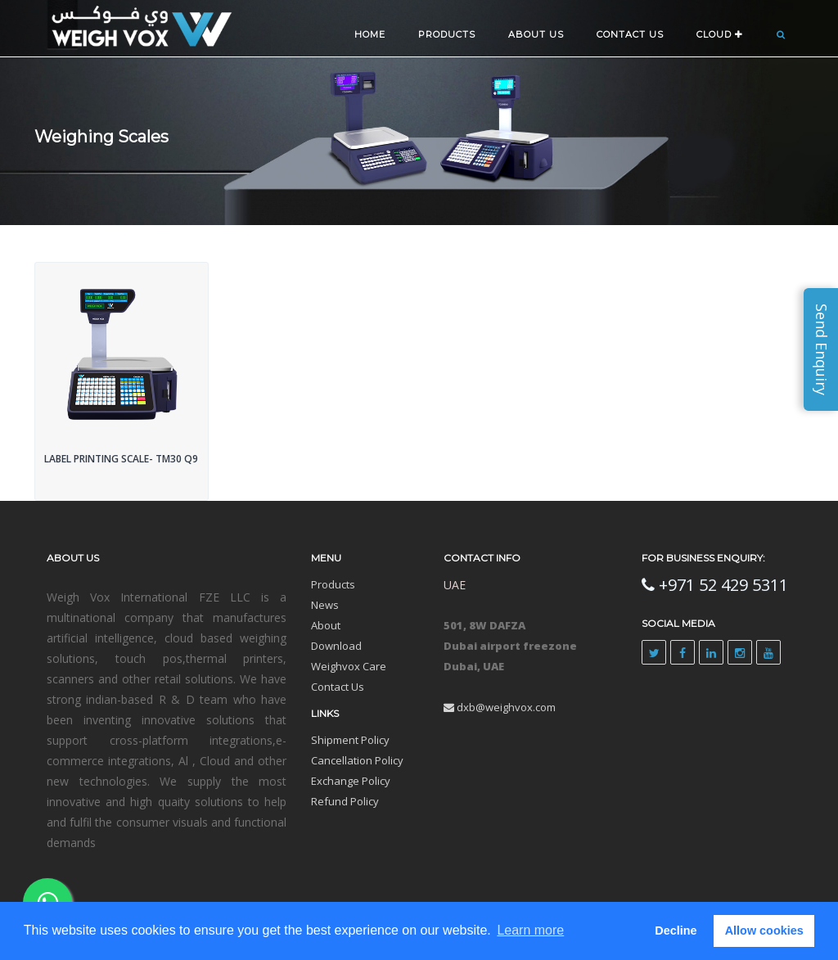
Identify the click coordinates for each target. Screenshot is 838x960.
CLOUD (719, 34)
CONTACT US (630, 34)
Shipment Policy (350, 739)
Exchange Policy (350, 780)
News (325, 604)
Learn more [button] (530, 930)
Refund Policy (345, 801)
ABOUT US (536, 34)
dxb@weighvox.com (500, 707)
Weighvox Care (348, 666)
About (325, 625)
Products (446, 34)
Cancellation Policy (357, 760)
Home (369, 34)
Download (336, 645)
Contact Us (337, 686)
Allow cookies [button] (764, 930)
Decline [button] (675, 930)
